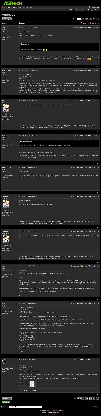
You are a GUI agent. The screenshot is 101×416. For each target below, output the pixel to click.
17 (96, 19)
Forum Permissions (95, 407)
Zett (4, 28)
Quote (91, 27)
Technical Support (16, 7)
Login (98, 10)
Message (22, 23)
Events (84, 10)
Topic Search (84, 23)
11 (93, 19)
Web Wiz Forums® (51, 410)
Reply (97, 27)
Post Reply (6, 19)
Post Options (75, 27)
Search (79, 10)
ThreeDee (6, 101)
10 (91, 19)
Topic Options (94, 23)
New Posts (93, 7)
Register (92, 10)
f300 (4, 303)
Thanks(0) (83, 27)
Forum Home (7, 7)
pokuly (5, 360)
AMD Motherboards (27, 7)
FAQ (73, 10)
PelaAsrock (7, 71)
